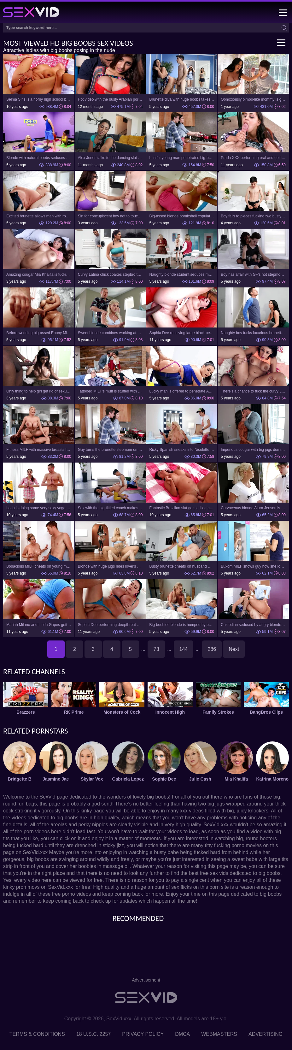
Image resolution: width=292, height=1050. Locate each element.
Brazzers (25, 712)
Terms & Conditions (37, 1034)
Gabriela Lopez (128, 779)
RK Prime (74, 712)
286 (212, 649)
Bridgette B (20, 779)
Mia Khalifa (236, 779)
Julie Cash (200, 779)
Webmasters (219, 1034)
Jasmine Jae (56, 779)
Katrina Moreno (272, 779)
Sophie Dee (164, 779)
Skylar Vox (92, 779)
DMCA (182, 1034)
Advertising (265, 1034)
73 (156, 649)
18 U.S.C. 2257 (93, 1034)
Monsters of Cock (121, 712)
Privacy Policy (143, 1034)
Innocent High (170, 712)
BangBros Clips (266, 712)
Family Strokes (218, 712)
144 (183, 649)
